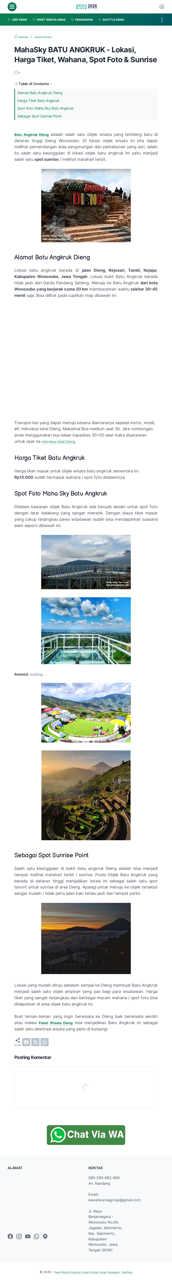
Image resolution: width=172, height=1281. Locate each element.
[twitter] (35, 1042)
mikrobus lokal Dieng (61, 441)
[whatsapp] (45, 1042)
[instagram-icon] (19, 1236)
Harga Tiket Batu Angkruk (38, 100)
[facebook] (26, 1042)
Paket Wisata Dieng (57, 1022)
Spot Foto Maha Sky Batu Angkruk (45, 108)
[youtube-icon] (27, 1236)
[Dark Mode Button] (161, 6)
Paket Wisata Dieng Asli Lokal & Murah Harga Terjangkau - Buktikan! (93, 1272)
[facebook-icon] (10, 1236)
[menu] (12, 6)
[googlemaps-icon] (45, 1236)
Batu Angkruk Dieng (34, 134)
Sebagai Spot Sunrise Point (39, 116)
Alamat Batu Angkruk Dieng (39, 92)
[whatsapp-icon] (36, 1236)
